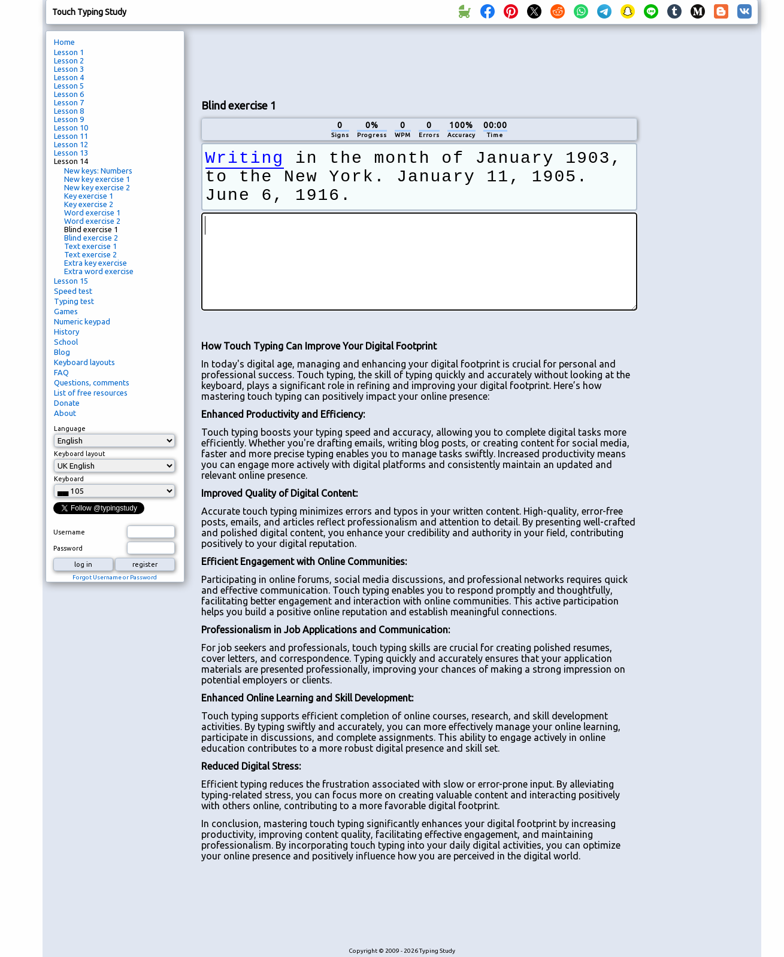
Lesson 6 (69, 94)
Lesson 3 (69, 69)
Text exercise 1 (90, 246)
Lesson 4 (69, 77)
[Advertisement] (419, 60)
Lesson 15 (71, 281)
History (66, 331)
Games (66, 311)
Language (70, 428)
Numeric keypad (82, 321)
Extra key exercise (95, 263)
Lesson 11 (71, 136)
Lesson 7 (69, 102)
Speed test (73, 291)
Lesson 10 (71, 127)
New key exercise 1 (97, 179)
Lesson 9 (69, 119)
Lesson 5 (69, 85)
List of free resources (91, 392)
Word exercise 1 (92, 212)
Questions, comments (91, 382)
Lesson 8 (69, 111)
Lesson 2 (69, 60)
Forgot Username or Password (114, 577)
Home (64, 42)
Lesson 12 (71, 144)
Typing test (74, 301)
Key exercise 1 (88, 196)
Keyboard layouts (84, 362)
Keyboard (69, 478)
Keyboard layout (79, 453)
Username (69, 532)
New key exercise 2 (97, 187)
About (65, 413)
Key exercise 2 (88, 204)
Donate (67, 403)
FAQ (61, 372)
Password (68, 548)
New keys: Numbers (98, 170)
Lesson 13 (71, 152)
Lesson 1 (69, 52)
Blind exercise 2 (91, 237)
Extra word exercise (99, 271)
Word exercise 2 (92, 221)
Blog (62, 352)
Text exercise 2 (90, 254)
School (66, 342)
